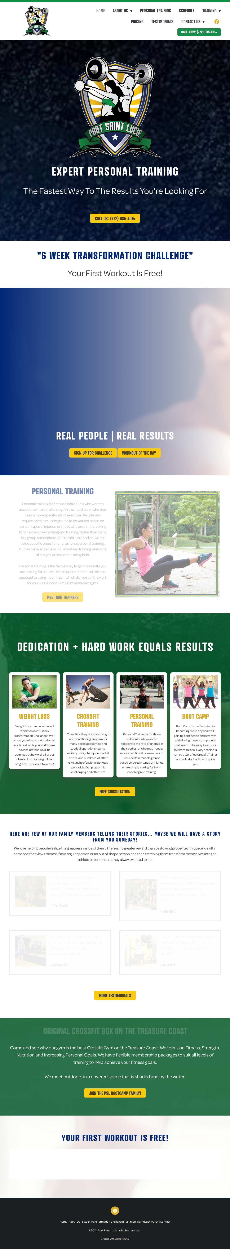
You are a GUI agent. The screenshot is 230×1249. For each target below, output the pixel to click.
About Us (74, 1221)
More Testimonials (115, 995)
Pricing (137, 21)
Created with (115, 1238)
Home (100, 10)
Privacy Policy (150, 1221)
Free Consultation (115, 791)
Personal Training (155, 10)
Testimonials (162, 21)
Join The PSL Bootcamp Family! (115, 1093)
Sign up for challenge (93, 453)
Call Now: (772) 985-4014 (199, 32)
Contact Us (193, 21)
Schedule (186, 10)
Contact (165, 1221)
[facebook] (217, 22)
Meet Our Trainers (63, 597)
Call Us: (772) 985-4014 (115, 218)
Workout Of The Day (139, 453)
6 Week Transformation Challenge (102, 1221)
